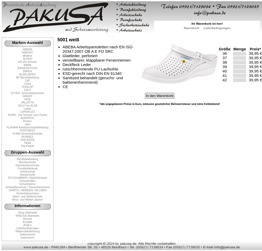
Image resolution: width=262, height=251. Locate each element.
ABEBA (27, 49)
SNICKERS (27, 139)
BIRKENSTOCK (28, 68)
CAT (27, 80)
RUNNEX (27, 136)
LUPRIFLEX (27, 111)
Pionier (27, 121)
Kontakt (27, 221)
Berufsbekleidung (27, 159)
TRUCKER (27, 146)
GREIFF (27, 96)
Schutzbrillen (27, 180)
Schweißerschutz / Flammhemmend (27, 187)
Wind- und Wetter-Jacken (27, 199)
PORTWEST (27, 130)
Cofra (27, 83)
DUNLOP (27, 86)
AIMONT (27, 52)
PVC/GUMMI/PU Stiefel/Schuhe (27, 177)
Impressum (27, 237)
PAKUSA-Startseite (27, 215)
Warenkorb (191, 28)
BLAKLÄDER (27, 74)
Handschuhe (27, 174)
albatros (28, 55)
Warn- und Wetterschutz (27, 196)
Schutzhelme (27, 184)
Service (27, 218)
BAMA (27, 65)
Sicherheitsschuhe (27, 193)
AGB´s (27, 225)
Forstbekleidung (28, 168)
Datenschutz (27, 234)
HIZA (27, 99)
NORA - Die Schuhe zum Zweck (27, 114)
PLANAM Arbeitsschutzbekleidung (27, 127)
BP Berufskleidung (27, 77)
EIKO (27, 89)
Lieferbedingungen (217, 28)
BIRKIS (27, 71)
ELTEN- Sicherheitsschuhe (27, 93)
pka (27, 124)
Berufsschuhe (27, 162)
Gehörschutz (27, 171)
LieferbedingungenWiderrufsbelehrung (27, 230)
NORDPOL (27, 118)
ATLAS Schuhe (27, 61)
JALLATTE (27, 102)
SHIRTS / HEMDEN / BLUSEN (27, 190)
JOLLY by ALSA (27, 105)
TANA (27, 142)
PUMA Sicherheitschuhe (27, 133)
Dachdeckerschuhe (27, 165)
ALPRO (27, 58)
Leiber (28, 108)
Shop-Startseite (27, 212)
